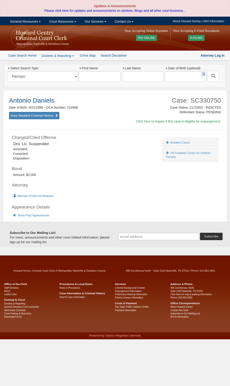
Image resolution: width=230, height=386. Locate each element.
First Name (88, 68)
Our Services (95, 21)
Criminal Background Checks (130, 288)
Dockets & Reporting (14, 303)
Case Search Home (22, 55)
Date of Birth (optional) (183, 68)
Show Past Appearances (31, 215)
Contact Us (123, 21)
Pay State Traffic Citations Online (132, 307)
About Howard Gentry (187, 21)
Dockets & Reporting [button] (58, 56)
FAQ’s (7, 291)
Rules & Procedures (70, 288)
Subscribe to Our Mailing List (185, 313)
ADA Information (213, 21)
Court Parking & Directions (17, 313)
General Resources (25, 21)
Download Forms (13, 317)
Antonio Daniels (31, 100)
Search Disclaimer (114, 55)
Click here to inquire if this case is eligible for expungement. (178, 121)
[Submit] (213, 76)
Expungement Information (128, 291)
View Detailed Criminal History (34, 115)
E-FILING (196, 38)
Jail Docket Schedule (15, 310)
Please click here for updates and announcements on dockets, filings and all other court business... (115, 10)
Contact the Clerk (179, 310)
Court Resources (62, 21)
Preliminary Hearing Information (131, 294)
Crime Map (87, 55)
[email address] (158, 236)
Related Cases (178, 142)
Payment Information (125, 310)
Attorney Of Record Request (33, 196)
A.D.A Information (179, 317)
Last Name (132, 68)
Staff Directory (11, 288)
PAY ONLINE (146, 38)
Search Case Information (72, 297)
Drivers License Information (129, 297)
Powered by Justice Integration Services (115, 335)
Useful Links (10, 294)
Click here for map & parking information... (192, 294)
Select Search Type (23, 68)
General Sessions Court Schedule (21, 307)
